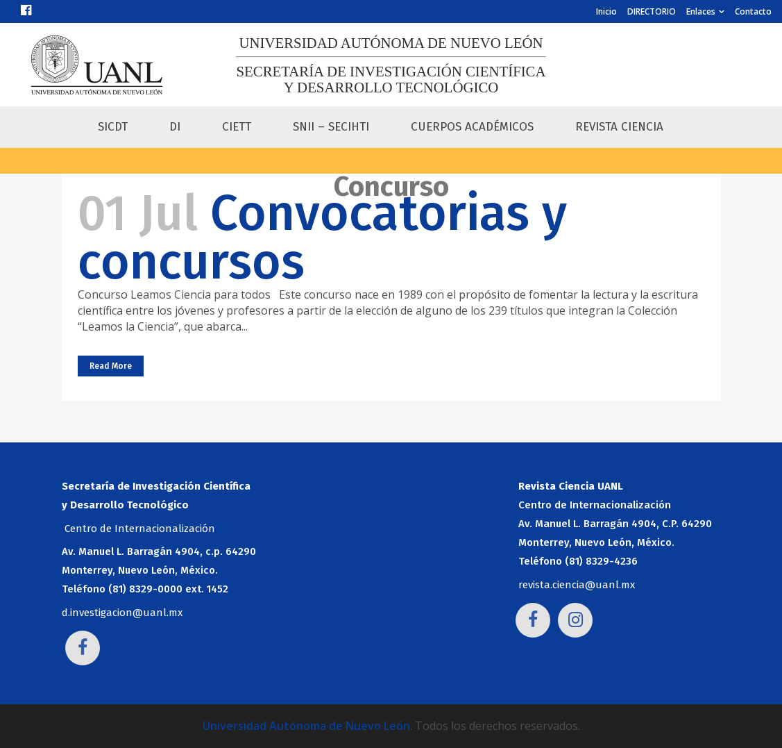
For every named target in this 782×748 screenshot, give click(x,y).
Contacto (753, 11)
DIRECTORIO (651, 11)
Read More (111, 366)
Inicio (606, 11)
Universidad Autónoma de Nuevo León (306, 725)
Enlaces (700, 11)
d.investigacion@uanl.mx (122, 612)
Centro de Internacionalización (140, 528)
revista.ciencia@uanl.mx (576, 585)
